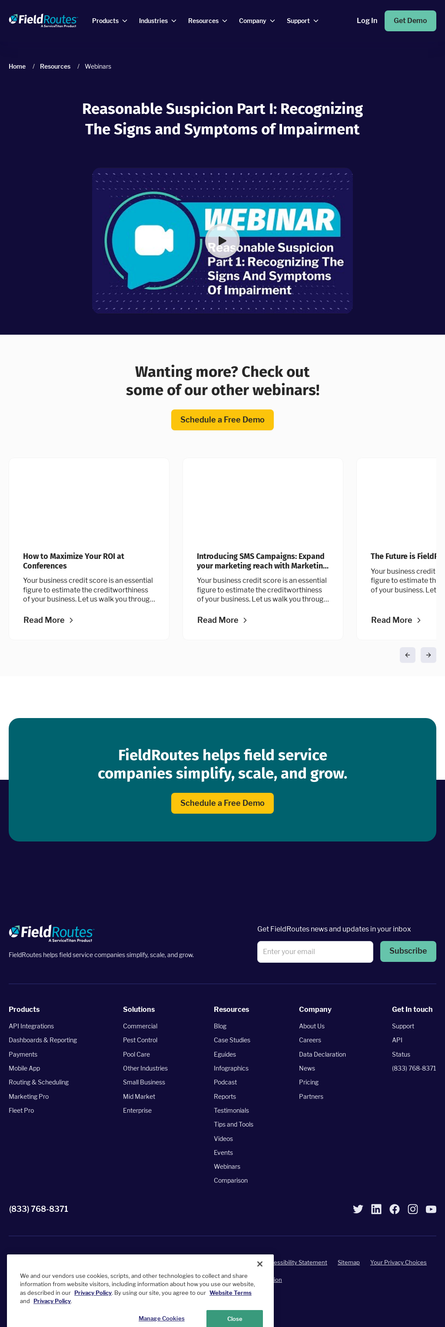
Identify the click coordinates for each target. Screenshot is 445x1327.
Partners (311, 1096)
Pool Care (136, 1054)
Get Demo (410, 21)
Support (403, 1026)
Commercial (140, 1026)
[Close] (259, 1286)
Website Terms (230, 1314)
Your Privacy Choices (398, 1262)
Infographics (231, 1068)
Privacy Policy (235, 1262)
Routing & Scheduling (39, 1082)
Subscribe (408, 951)
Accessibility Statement (295, 1262)
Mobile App (24, 1068)
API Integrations (31, 1026)
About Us (312, 1026)
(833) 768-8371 (414, 1068)
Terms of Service (183, 1262)
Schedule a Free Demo (222, 419)
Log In (367, 21)
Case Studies (232, 1040)
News (307, 1068)
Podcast (225, 1082)
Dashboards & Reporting (43, 1040)
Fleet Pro (21, 1110)
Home (17, 66)
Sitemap (349, 1262)
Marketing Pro (29, 1096)
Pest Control (140, 1040)
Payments (23, 1054)
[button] (222, 240)
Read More (44, 620)
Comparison (231, 1180)
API (397, 1040)
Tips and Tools (233, 1124)
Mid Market (139, 1096)
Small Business (144, 1082)
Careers (310, 1040)
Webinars (227, 1166)
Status (401, 1054)
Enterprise (137, 1110)
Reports (225, 1096)
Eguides (225, 1054)
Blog (220, 1026)
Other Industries (145, 1068)
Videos (223, 1138)
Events (223, 1152)
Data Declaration (322, 1054)
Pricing (309, 1082)
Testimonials (231, 1110)
